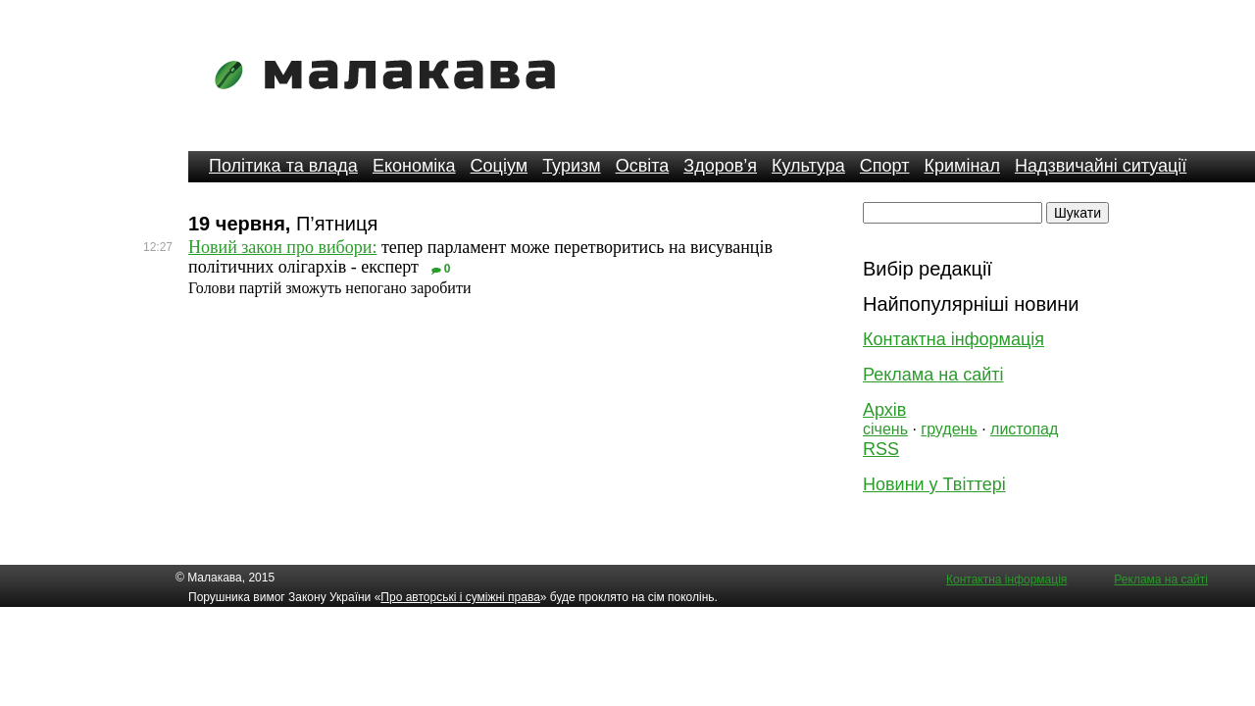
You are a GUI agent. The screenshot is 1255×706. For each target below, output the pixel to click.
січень (885, 429)
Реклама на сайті (933, 374)
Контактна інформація (953, 339)
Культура (808, 166)
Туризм (571, 166)
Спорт (885, 166)
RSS (881, 449)
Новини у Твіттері (934, 484)
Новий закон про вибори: (282, 247)
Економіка (414, 166)
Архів (884, 410)
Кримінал (962, 166)
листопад (1024, 429)
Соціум (499, 166)
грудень (949, 429)
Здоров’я (720, 166)
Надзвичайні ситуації (1100, 166)
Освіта (643, 166)
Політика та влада (283, 166)
